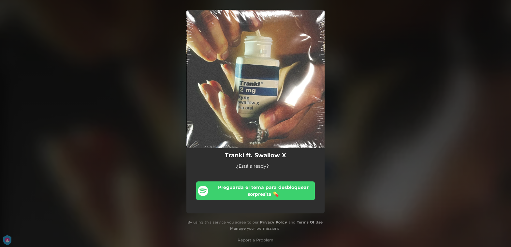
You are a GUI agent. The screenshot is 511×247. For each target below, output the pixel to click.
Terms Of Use (310, 222)
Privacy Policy (273, 222)
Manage (238, 228)
